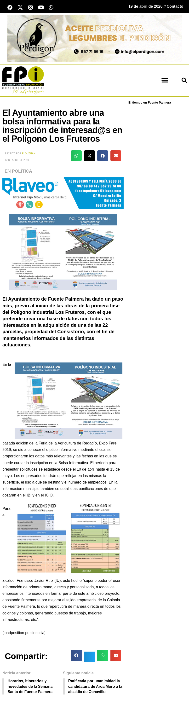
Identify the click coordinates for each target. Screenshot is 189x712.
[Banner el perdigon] (94, 38)
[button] (164, 80)
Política (22, 171)
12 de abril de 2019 (17, 160)
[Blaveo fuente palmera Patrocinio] (63, 193)
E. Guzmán (28, 153)
